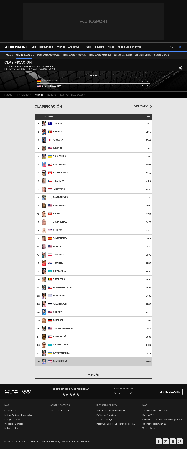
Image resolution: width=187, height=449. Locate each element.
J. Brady (57, 312)
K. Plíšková (59, 164)
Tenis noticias (148, 428)
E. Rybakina (59, 271)
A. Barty (57, 123)
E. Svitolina (59, 156)
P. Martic (58, 263)
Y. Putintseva (60, 345)
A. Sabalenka (60, 197)
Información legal (104, 419)
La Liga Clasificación (13, 419)
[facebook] (159, 441)
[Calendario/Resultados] (49, 55)
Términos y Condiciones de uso (110, 410)
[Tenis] (9, 55)
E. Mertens (59, 279)
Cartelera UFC (11, 410)
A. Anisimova (60, 361)
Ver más (93, 375)
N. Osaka (58, 140)
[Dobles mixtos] (161, 55)
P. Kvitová (58, 181)
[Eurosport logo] (15, 47)
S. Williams (59, 205)
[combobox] (123, 393)
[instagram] (180, 441)
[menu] (172, 47)
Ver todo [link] (143, 106)
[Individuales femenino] (100, 55)
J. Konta (57, 230)
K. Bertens (59, 189)
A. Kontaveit (60, 304)
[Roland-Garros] (25, 55)
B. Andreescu (60, 172)
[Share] (181, 68)
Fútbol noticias (11, 428)
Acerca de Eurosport (60, 410)
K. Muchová (59, 336)
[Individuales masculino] (75, 55)
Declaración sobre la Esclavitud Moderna (115, 424)
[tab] (8, 95)
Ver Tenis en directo (13, 424)
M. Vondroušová (62, 287)
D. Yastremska (61, 353)
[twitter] (166, 441)
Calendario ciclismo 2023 (154, 424)
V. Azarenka (60, 222)
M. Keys (57, 246)
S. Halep (57, 131)
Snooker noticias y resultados (156, 410)
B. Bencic (58, 213)
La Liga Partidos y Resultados (18, 415)
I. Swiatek (58, 254)
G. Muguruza (60, 238)
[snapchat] (173, 441)
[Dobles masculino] (122, 55)
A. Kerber (58, 320)
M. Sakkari (59, 295)
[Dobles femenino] (143, 55)
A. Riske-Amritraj (63, 328)
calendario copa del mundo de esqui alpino (162, 419)
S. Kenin (57, 148)
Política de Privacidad (106, 415)
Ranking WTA (148, 415)
